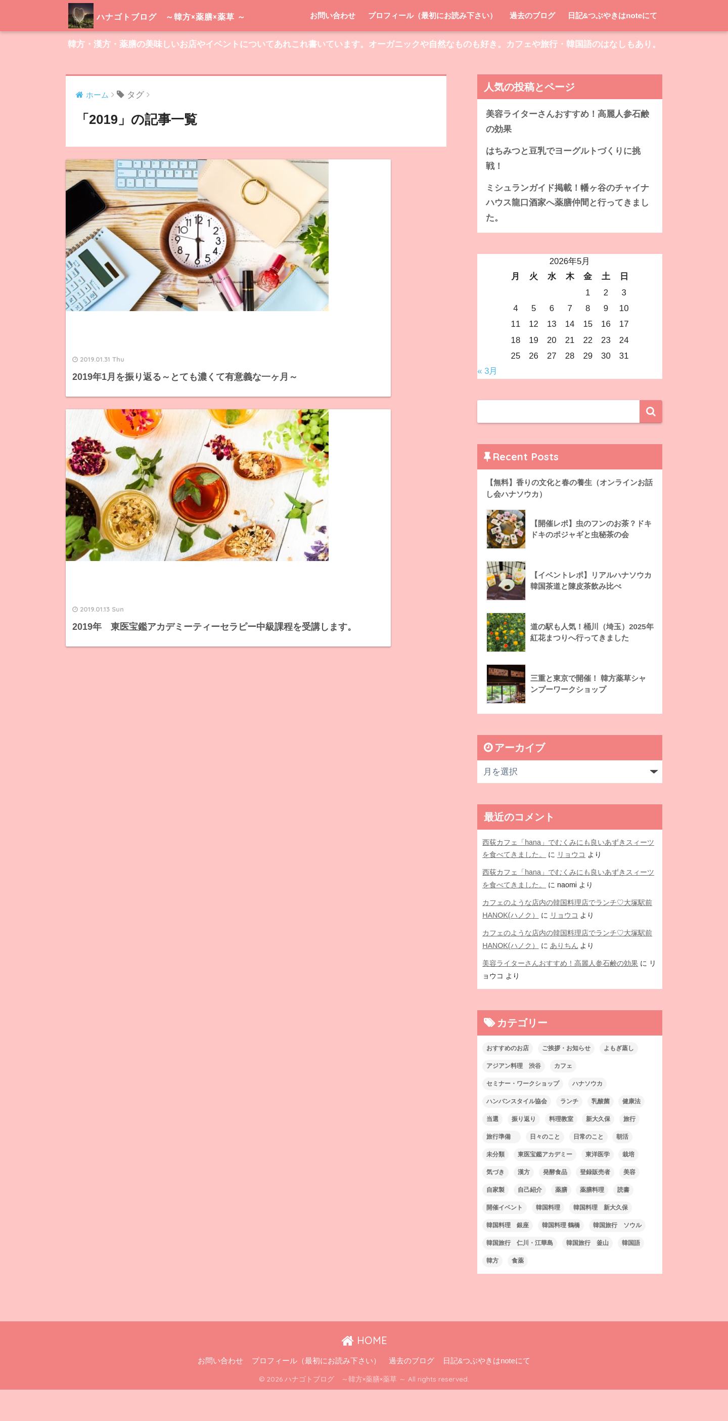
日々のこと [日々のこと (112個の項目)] (545, 1168)
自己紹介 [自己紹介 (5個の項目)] (530, 1221)
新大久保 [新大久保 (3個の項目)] (598, 1150)
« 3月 (487, 402)
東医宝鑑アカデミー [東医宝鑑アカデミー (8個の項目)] (545, 1185)
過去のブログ (532, 46)
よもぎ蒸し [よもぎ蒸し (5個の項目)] (619, 1079)
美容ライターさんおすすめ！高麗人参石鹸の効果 (567, 153)
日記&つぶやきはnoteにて (613, 46)
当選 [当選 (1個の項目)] (492, 1150)
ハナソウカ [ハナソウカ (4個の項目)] (587, 1114)
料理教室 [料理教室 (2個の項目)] (561, 1150)
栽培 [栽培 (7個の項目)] (628, 1185)
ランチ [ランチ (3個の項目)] (569, 1132)
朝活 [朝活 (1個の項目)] (622, 1168)
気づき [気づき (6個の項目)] (495, 1203)
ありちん (564, 977)
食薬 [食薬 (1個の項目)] (518, 1292)
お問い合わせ (332, 46)
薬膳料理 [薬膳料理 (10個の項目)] (592, 1221)
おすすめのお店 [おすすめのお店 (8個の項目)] (507, 1079)
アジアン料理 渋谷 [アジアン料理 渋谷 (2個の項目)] (513, 1097)
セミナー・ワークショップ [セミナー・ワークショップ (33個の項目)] (522, 1114)
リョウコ (571, 886)
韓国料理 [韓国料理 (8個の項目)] (548, 1238)
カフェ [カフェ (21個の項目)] (563, 1097)
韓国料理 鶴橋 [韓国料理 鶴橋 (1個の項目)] (561, 1256)
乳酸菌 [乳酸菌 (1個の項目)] (601, 1132)
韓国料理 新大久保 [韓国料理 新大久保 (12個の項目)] (600, 1238)
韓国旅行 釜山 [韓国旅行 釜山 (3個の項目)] (587, 1274)
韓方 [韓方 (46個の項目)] (492, 1292)
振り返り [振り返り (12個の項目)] (524, 1150)
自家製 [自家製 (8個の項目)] (495, 1221)
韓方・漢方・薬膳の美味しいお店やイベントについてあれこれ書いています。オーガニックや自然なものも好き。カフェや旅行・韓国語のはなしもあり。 (364, 75)
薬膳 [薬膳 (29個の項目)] (561, 1221)
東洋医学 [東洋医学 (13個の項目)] (597, 1185)
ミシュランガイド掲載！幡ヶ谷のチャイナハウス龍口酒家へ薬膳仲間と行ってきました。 (567, 234)
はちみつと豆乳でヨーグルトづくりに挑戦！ (563, 190)
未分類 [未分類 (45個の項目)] (495, 1185)
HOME (364, 1371)
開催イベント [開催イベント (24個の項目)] (504, 1238)
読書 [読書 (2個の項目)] (623, 1221)
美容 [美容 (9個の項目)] (629, 1203)
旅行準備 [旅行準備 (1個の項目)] (501, 1168)
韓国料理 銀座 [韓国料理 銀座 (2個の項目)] (507, 1256)
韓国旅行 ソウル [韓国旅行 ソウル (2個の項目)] (617, 1256)
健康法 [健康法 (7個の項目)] (631, 1132)
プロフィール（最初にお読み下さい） (432, 46)
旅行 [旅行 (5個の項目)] (629, 1150)
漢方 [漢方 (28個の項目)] (524, 1203)
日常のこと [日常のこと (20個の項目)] (588, 1168)
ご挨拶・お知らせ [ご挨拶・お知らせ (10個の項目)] (566, 1079)
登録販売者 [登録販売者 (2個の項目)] (595, 1203)
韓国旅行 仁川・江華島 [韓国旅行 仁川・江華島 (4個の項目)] (519, 1274)
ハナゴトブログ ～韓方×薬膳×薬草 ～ (189, 15)
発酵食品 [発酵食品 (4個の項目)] (555, 1203)
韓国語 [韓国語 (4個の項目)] (631, 1274)
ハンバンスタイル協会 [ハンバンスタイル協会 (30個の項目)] (516, 1132)
